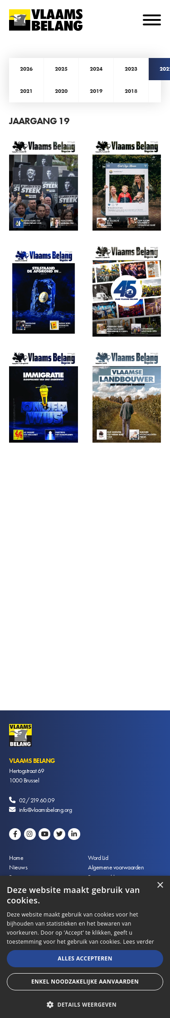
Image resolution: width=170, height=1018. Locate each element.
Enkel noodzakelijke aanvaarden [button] (85, 981)
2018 (131, 91)
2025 (61, 68)
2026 (26, 68)
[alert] (85, 947)
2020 (61, 91)
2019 (96, 91)
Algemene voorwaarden (116, 867)
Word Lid (98, 858)
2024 (96, 68)
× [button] (159, 885)
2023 (131, 68)
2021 (26, 91)
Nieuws (18, 867)
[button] (85, 1004)
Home (16, 858)
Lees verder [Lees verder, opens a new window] (138, 942)
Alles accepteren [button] (85, 958)
